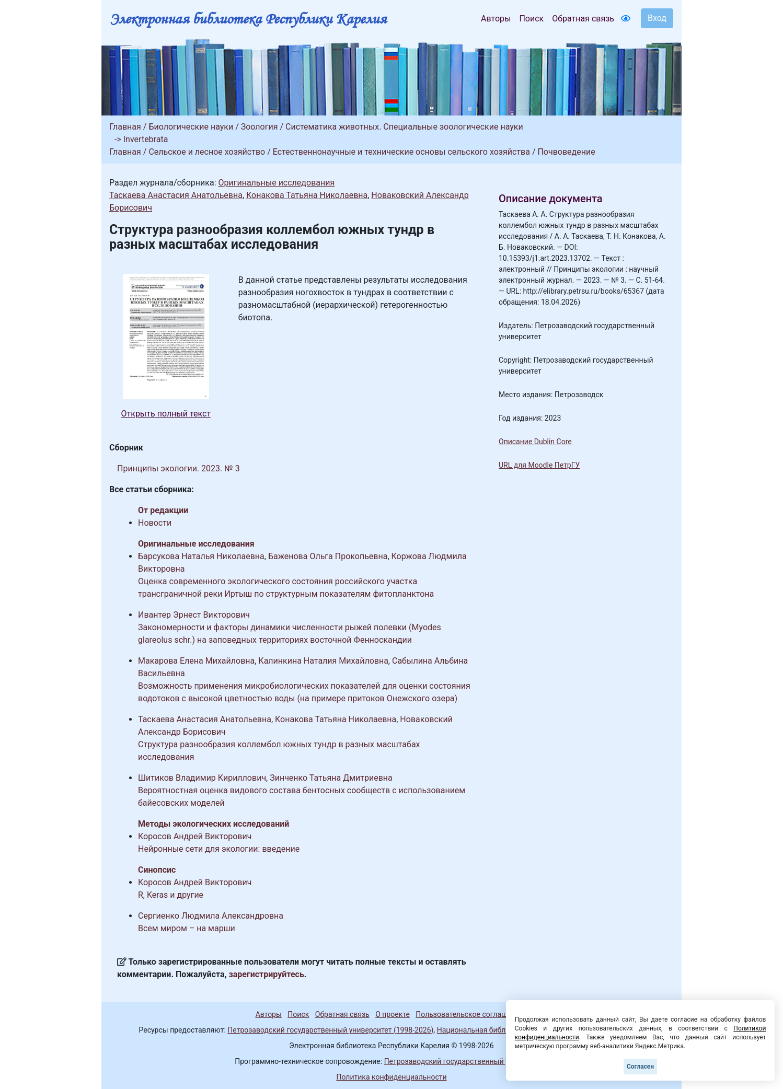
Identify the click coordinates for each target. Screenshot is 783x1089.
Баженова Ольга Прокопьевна (328, 556)
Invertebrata (145, 139)
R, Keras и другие (170, 895)
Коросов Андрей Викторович (194, 836)
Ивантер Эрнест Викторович (194, 615)
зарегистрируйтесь (266, 974)
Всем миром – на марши (186, 928)
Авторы (496, 19)
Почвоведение (566, 152)
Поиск (531, 19)
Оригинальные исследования (276, 183)
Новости (154, 523)
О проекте (392, 1014)
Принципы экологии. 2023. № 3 (178, 468)
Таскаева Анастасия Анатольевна (176, 195)
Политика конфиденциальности (391, 1077)
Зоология (259, 127)
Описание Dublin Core (535, 441)
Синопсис (157, 870)
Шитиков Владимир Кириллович (202, 778)
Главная (125, 127)
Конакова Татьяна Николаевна (306, 195)
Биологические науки (190, 127)
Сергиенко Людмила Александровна (210, 916)
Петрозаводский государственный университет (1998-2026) (330, 1030)
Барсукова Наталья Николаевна (201, 556)
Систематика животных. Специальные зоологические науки (404, 127)
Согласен (640, 1066)
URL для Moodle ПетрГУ (539, 465)
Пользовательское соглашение (469, 1014)
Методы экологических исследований (213, 824)
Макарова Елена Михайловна (196, 661)
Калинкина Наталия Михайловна (323, 661)
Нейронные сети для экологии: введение (219, 849)
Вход (657, 18)
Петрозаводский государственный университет (466, 1061)
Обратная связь (583, 19)
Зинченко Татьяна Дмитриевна (331, 778)
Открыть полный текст (166, 414)
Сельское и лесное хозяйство (206, 152)
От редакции (163, 510)
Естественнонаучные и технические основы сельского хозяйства (401, 152)
